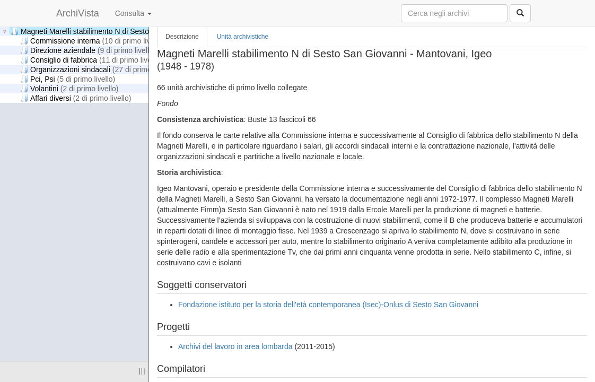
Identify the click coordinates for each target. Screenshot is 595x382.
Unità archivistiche (242, 36)
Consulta (133, 13)
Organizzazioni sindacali (97, 69)
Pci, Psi (67, 79)
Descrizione (182, 36)
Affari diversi (75, 98)
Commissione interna (92, 41)
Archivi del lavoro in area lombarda (235, 346)
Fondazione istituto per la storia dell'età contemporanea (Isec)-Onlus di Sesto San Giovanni (328, 304)
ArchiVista (77, 13)
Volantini (69, 88)
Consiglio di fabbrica (90, 60)
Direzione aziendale (88, 50)
